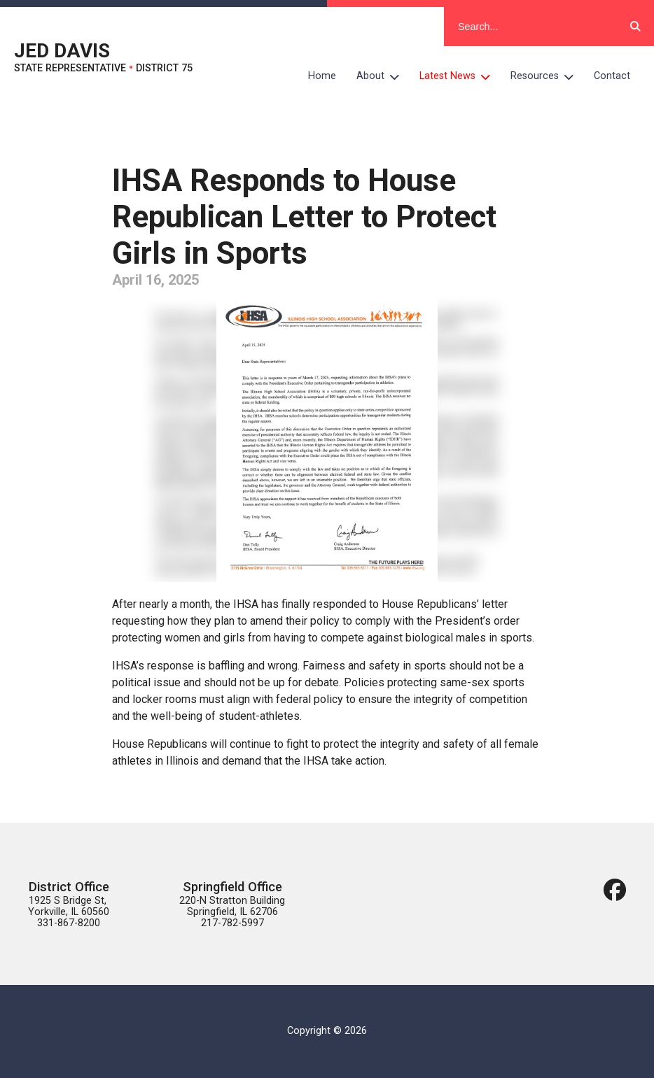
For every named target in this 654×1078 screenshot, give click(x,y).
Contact (612, 76)
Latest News (460, 76)
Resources (547, 76)
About (383, 76)
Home (322, 76)
